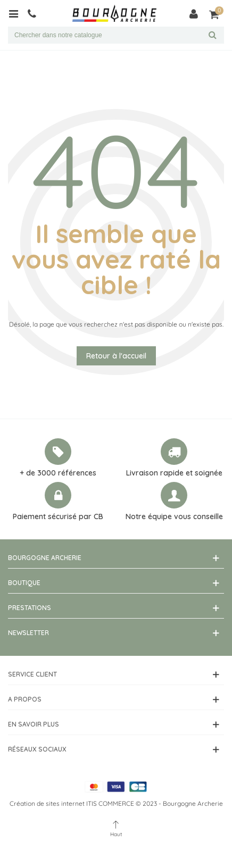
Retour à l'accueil (116, 356)
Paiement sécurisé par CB (58, 516)
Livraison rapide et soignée (174, 473)
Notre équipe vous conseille (174, 516)
